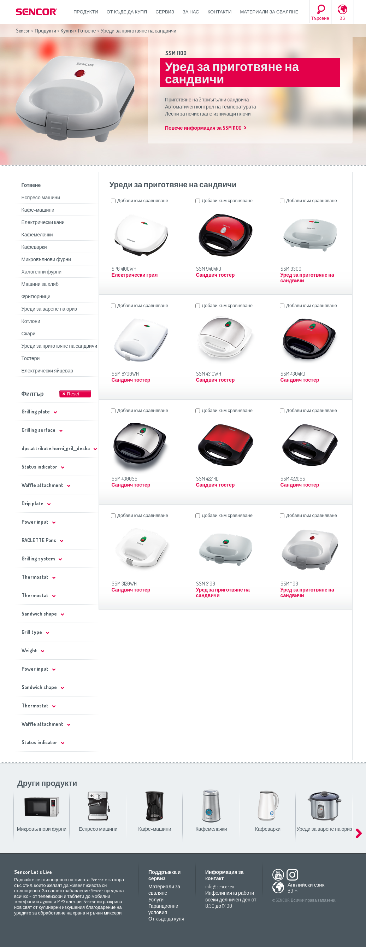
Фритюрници (36, 296)
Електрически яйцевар (47, 370)
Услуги (156, 899)
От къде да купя (127, 11)
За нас (191, 11)
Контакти (220, 11)
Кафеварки (34, 247)
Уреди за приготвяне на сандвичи (60, 346)
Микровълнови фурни (46, 259)
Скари (29, 333)
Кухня (66, 31)
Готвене (87, 31)
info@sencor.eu (219, 886)
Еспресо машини (41, 197)
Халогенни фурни (42, 272)
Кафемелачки (37, 234)
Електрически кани (43, 222)
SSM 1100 (176, 53)
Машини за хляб (40, 284)
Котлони (31, 321)
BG (342, 18)
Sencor (23, 31)
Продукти (85, 11)
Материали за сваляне (269, 11)
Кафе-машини (38, 210)
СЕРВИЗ (164, 11)
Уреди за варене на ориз (49, 309)
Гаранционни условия (163, 909)
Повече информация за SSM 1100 (203, 128)
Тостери (31, 358)
